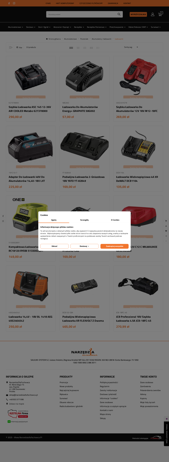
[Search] (81, 14)
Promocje (64, 384)
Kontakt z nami (106, 412)
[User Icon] (152, 14)
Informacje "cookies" (109, 400)
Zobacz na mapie (16, 405)
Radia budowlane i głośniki (71, 408)
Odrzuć (54, 246)
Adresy (143, 396)
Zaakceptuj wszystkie (114, 246)
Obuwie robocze (67, 404)
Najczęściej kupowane (69, 392)
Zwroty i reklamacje (108, 392)
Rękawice (64, 396)
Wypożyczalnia (138, 14)
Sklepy (103, 420)
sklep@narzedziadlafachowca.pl (23, 397)
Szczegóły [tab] (84, 220)
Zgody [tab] (53, 220)
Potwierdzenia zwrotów (150, 392)
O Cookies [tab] (115, 220)
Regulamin (104, 388)
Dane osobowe (106, 404)
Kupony (143, 400)
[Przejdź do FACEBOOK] (9, 3)
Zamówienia (145, 388)
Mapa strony (105, 416)
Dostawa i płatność (108, 396)
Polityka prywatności (109, 384)
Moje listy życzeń (147, 404)
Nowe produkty (66, 388)
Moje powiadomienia (149, 408)
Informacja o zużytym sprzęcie (113, 408)
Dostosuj (84, 246)
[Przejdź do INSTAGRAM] (14, 3)
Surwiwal (64, 400)
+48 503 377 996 (16, 401)
